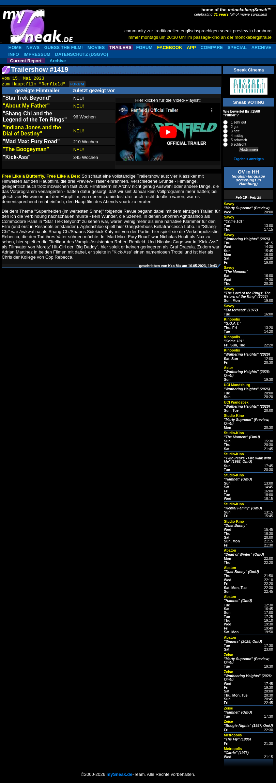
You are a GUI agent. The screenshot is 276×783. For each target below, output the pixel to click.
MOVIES (96, 47)
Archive (58, 60)
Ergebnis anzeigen (249, 159)
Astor (228, 368)
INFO (14, 54)
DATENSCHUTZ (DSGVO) (81, 54)
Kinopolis (232, 319)
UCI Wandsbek (236, 402)
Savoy (229, 204)
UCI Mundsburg (237, 385)
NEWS (33, 47)
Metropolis (233, 735)
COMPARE (212, 47)
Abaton (230, 550)
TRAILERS (120, 47)
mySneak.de (120, 774)
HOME (15, 47)
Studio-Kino (234, 416)
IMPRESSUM (37, 54)
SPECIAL (237, 47)
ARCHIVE (261, 47)
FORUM (144, 47)
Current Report (26, 60)
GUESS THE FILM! (63, 47)
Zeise (228, 655)
